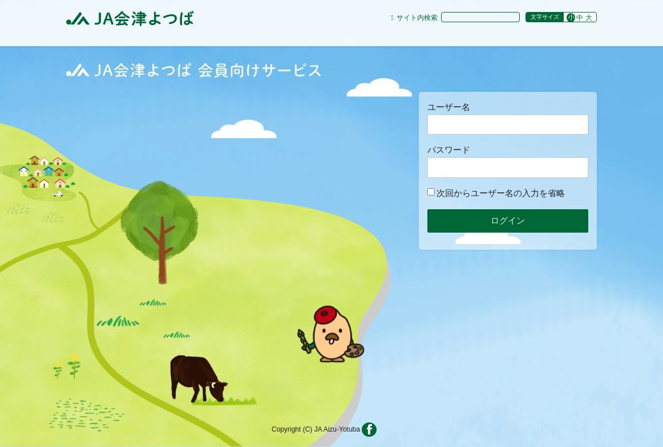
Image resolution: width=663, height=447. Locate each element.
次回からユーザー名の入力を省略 (496, 193)
